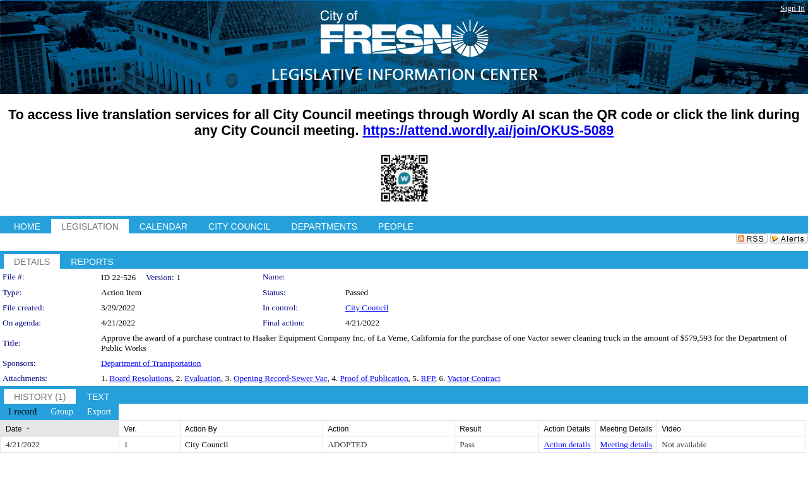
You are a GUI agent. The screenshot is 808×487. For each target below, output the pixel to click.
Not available (684, 444)
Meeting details (626, 444)
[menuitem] (22, 412)
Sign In (792, 8)
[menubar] (59, 412)
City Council (367, 307)
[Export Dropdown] (99, 412)
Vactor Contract (474, 378)
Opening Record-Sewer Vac (281, 378)
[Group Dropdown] (62, 412)
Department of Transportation (151, 363)
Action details (567, 444)
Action (338, 429)
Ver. (130, 429)
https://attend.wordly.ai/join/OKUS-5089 (488, 130)
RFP (428, 378)
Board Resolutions (140, 378)
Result (470, 429)
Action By (201, 429)
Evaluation (202, 378)
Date (13, 429)
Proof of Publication (374, 378)
